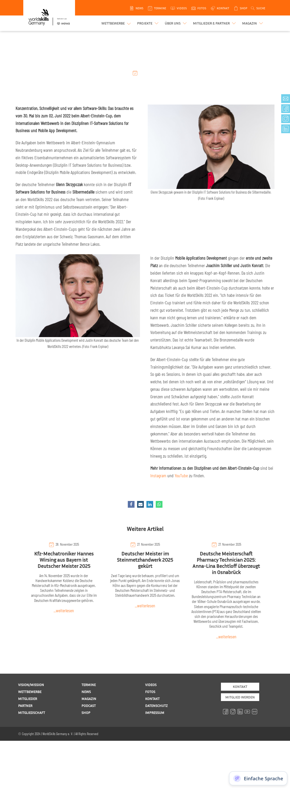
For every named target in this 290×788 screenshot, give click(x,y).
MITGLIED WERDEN (240, 697)
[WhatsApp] (159, 504)
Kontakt (240, 686)
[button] (148, 23)
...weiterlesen (64, 610)
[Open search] (258, 8)
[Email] (140, 504)
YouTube (181, 475)
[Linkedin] (149, 504)
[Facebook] (131, 504)
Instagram (158, 475)
